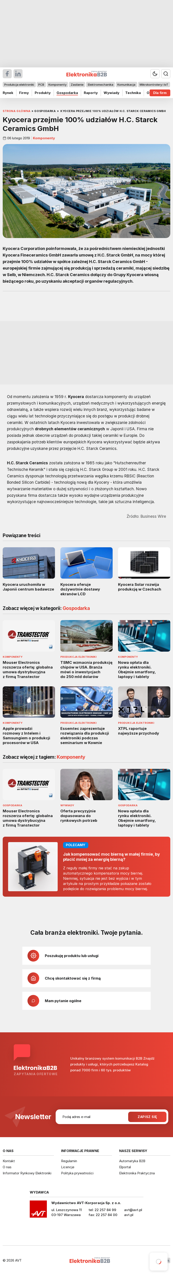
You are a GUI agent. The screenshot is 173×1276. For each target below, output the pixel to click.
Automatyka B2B (132, 1161)
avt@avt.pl (133, 1210)
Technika (133, 93)
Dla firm (160, 93)
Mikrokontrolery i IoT (154, 84)
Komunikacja (126, 84)
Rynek (8, 93)
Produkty (43, 93)
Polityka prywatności (77, 1173)
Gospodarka (67, 93)
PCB (41, 84)
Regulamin (69, 1161)
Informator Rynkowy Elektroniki (27, 1173)
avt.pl (128, 1215)
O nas (7, 1167)
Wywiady (111, 93)
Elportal (125, 1167)
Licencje (67, 1167)
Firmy (24, 93)
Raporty (91, 93)
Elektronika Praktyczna (137, 1173)
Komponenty (57, 84)
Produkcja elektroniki (19, 84)
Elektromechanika (100, 84)
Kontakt (9, 1161)
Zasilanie (77, 84)
